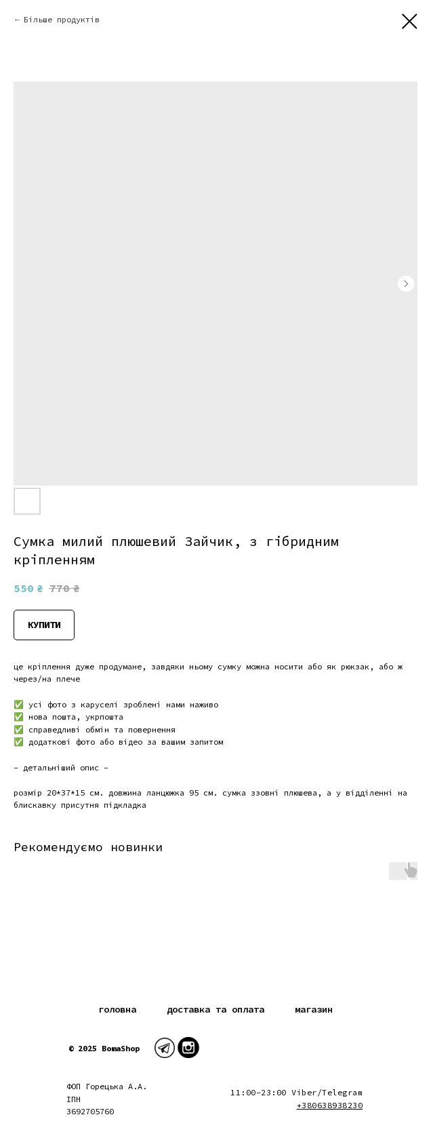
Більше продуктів (62, 19)
